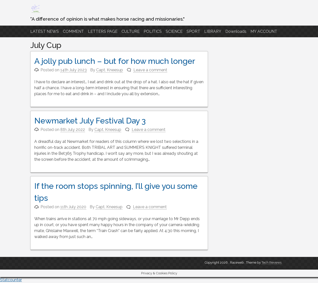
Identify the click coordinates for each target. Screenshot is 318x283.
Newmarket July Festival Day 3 (90, 120)
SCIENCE (174, 31)
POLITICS (153, 31)
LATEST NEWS (44, 31)
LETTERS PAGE (103, 31)
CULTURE (130, 31)
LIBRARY (212, 31)
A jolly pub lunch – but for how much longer (114, 61)
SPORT (193, 31)
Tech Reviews (271, 262)
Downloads (235, 31)
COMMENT (73, 31)
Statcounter (11, 280)
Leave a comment (150, 70)
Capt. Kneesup (109, 70)
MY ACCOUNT (263, 31)
